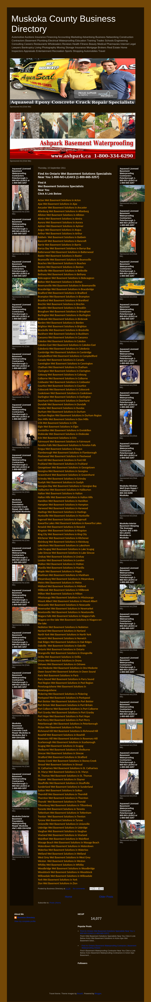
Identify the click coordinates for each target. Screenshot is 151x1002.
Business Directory (26, 917)
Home (68, 896)
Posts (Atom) (55, 903)
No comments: (79, 888)
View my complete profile (25, 921)
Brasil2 (80, 993)
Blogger (98, 993)
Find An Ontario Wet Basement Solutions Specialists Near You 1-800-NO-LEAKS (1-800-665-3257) (75, 175)
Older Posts (106, 896)
